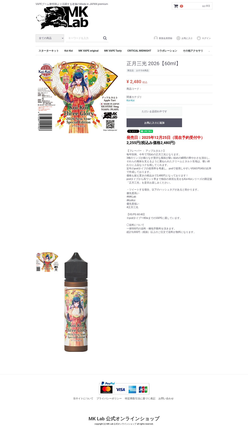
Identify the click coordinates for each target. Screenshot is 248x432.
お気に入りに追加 (154, 122)
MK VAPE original (88, 50)
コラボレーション (167, 50)
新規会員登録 (162, 38)
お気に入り (184, 38)
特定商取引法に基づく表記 (140, 398)
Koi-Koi (69, 50)
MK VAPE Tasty (113, 50)
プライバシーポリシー (109, 398)
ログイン (203, 38)
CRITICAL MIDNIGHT (139, 50)
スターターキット (49, 50)
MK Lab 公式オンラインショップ (124, 418)
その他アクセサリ (193, 50)
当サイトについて (83, 398)
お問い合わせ (166, 398)
